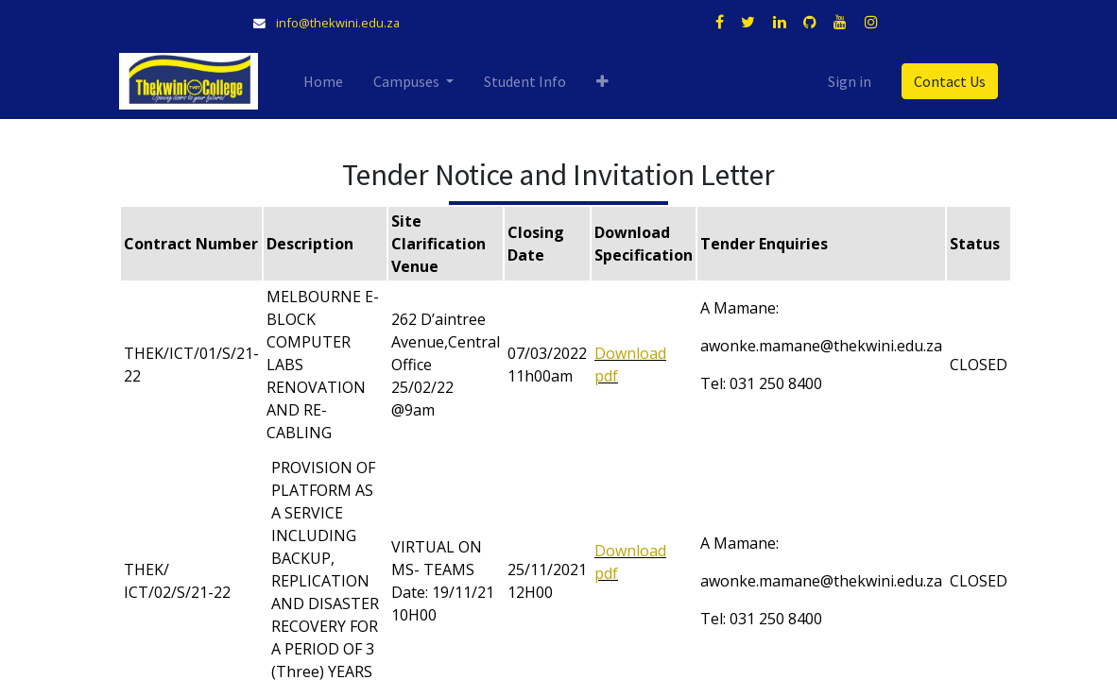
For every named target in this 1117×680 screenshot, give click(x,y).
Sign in (849, 81)
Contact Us (950, 81)
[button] (602, 81)
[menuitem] (323, 81)
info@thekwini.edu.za (338, 22)
